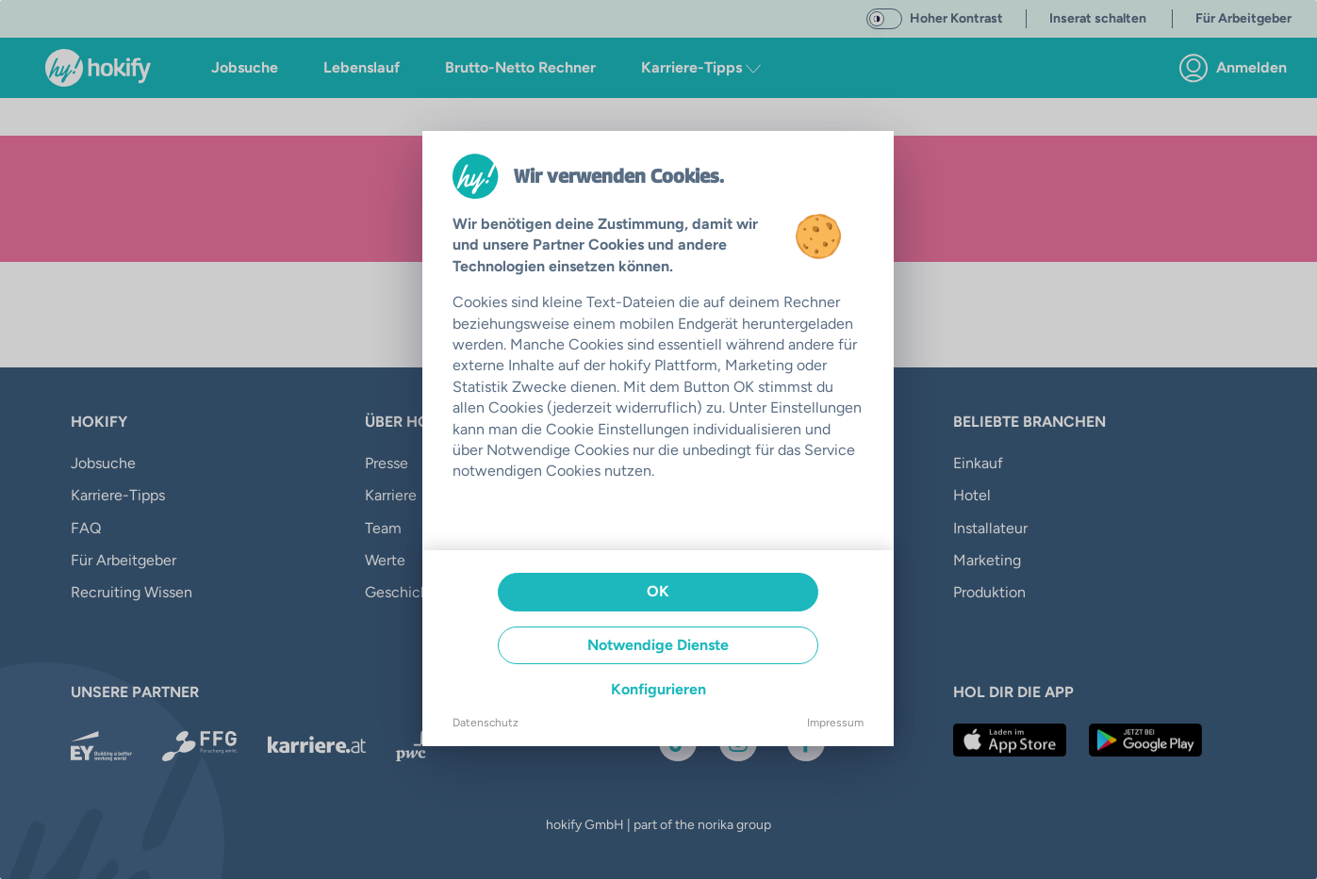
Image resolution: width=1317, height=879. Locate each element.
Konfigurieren (658, 689)
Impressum (835, 722)
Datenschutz (486, 722)
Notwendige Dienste (658, 645)
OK (658, 591)
